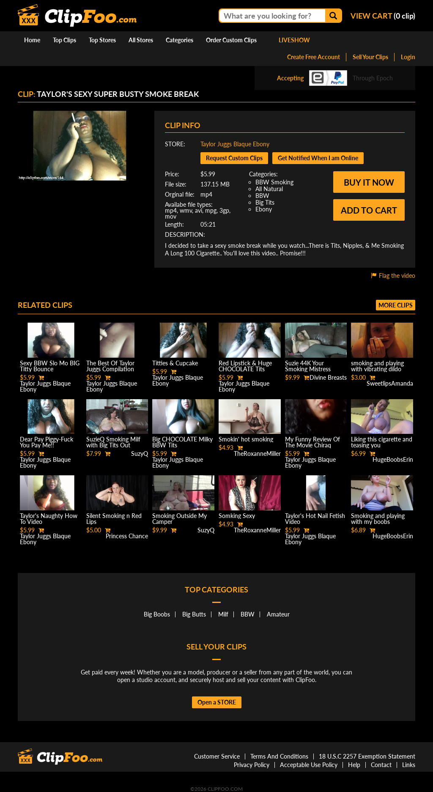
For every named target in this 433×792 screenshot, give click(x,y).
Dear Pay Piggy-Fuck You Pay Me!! (46, 442)
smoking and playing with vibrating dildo (377, 366)
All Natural (269, 188)
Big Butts (194, 614)
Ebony (263, 209)
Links (408, 764)
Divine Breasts (328, 377)
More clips (395, 305)
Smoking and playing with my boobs (378, 518)
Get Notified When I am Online (318, 158)
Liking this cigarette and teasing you (381, 442)
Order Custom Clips (231, 40)
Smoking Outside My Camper (179, 518)
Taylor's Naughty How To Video (48, 518)
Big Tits (264, 202)
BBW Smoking (274, 182)
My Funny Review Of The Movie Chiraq (312, 442)
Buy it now (369, 182)
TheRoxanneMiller (257, 453)
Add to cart (369, 210)
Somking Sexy (237, 515)
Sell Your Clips (370, 56)
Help (354, 764)
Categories (179, 40)
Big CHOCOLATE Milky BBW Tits (182, 442)
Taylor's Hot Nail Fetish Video (315, 518)
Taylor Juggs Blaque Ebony (234, 144)
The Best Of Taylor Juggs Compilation (110, 366)
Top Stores (102, 40)
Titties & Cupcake (175, 363)
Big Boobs (157, 614)
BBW (262, 195)
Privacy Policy (251, 764)
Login (408, 56)
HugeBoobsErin (393, 459)
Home (32, 40)
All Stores (141, 40)
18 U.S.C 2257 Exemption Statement (367, 756)
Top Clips (64, 40)
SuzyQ (139, 453)
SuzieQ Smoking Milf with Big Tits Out (113, 442)
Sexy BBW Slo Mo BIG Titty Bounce (49, 366)
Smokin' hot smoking (246, 439)
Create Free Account (313, 56)
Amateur (278, 614)
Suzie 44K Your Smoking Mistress (308, 366)
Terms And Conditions (279, 756)
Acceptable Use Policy (308, 764)
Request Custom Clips (234, 158)
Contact (381, 764)
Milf (223, 614)
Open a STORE (216, 702)
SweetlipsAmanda (390, 383)
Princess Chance (127, 536)
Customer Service (217, 756)
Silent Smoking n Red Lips (114, 518)
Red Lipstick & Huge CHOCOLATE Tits (245, 366)
